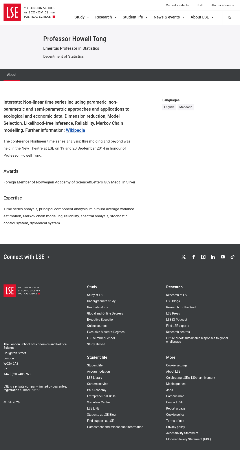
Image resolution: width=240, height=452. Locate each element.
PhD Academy (96, 392)
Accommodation (98, 373)
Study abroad (96, 346)
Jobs (169, 392)
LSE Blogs (173, 303)
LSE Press (173, 315)
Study (82, 17)
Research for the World (181, 309)
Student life (135, 17)
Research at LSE (177, 297)
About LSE (202, 17)
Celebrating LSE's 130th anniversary (190, 380)
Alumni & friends (222, 5)
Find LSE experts (177, 328)
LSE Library (95, 380)
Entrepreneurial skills (101, 398)
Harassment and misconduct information (115, 429)
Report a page (175, 410)
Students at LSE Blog (101, 417)
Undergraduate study (101, 303)
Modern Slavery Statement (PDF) (188, 441)
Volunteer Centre (98, 404)
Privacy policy (175, 429)
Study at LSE (95, 297)
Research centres (178, 334)
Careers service (97, 386)
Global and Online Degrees (105, 315)
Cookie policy (175, 417)
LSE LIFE (93, 410)
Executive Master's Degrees (106, 334)
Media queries (175, 386)
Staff (200, 5)
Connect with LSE (30, 258)
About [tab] (11, 75)
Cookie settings (176, 367)
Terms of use (175, 423)
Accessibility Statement (182, 435)
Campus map (175, 398)
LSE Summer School (101, 340)
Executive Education (101, 322)
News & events (169, 17)
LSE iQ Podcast (176, 322)
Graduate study (97, 309)
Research (106, 17)
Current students (177, 5)
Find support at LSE (100, 423)
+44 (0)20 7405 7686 (18, 376)
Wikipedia (75, 130)
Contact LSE (174, 404)
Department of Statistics (63, 56)
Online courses (97, 328)
